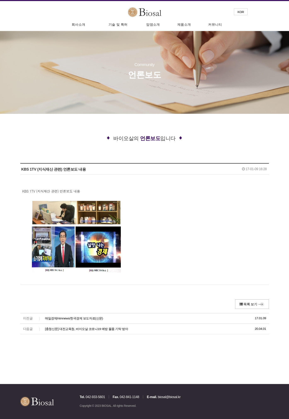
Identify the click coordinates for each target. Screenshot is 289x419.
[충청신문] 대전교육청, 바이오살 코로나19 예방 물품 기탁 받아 (86, 329)
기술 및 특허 (118, 24)
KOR (240, 12)
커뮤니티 (215, 24)
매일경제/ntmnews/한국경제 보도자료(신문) (74, 318)
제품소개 (184, 24)
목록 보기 (248, 304)
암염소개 (153, 24)
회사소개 (78, 24)
